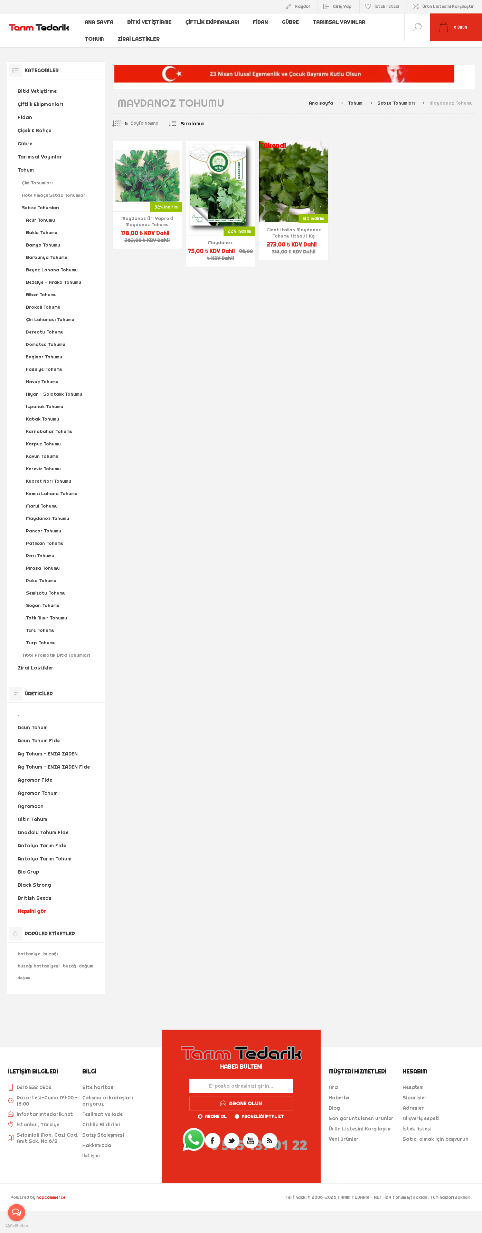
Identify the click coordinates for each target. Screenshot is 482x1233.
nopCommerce (50, 1190)
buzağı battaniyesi (38, 959)
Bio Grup (28, 865)
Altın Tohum (32, 813)
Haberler (339, 1091)
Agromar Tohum (38, 786)
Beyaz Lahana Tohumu (52, 263)
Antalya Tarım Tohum (45, 852)
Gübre (292, 22)
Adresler (413, 1101)
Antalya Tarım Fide (42, 839)
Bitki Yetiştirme (150, 22)
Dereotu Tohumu (45, 325)
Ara (333, 1081)
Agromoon (31, 800)
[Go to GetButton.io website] (17, 1226)
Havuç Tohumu (42, 375)
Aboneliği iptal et (263, 1109)
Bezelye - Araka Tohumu (53, 275)
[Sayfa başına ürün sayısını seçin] (121, 117)
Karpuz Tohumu (43, 437)
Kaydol (302, 6)
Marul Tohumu (42, 499)
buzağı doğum (78, 959)
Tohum (94, 33)
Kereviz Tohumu (43, 462)
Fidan (262, 22)
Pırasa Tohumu (43, 561)
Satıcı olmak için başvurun (436, 1132)
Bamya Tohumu (43, 238)
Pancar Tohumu (43, 524)
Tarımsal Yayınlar (341, 22)
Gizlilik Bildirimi (101, 1118)
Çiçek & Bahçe (34, 124)
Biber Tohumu (41, 288)
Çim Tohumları (37, 176)
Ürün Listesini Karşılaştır (448, 6)
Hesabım (413, 1081)
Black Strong (34, 878)
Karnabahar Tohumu (49, 424)
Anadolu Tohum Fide (43, 826)
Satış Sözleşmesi (103, 1128)
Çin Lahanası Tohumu (50, 313)
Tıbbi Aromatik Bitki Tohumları (56, 648)
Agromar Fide (35, 773)
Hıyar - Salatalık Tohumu (54, 387)
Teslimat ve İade (102, 1108)
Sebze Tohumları (40, 201)
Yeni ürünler (344, 1132)
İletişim (91, 1149)
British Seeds (34, 891)
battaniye (29, 947)
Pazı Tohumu (40, 549)
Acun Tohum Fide (39, 734)
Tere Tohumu (40, 623)
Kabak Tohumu (42, 412)
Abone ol (216, 1109)
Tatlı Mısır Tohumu (46, 611)
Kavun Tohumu (42, 449)
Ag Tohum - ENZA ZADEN (48, 747)
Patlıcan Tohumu (45, 536)
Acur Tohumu (40, 213)
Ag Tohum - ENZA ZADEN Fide (54, 760)
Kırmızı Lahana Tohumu (51, 487)
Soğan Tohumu (42, 598)
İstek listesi (417, 1122)
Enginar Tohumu (44, 350)
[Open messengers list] (16, 1212)
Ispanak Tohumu (44, 400)
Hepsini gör (32, 905)
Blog (334, 1101)
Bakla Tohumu (41, 226)
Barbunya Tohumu (46, 250)
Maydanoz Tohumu (47, 511)
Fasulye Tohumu (44, 362)
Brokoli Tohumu (43, 300)
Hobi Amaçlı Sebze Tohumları (54, 188)
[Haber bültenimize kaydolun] (241, 1079)
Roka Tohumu (41, 574)
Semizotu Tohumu (46, 586)
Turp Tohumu (41, 636)
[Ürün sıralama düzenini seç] (206, 117)
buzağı (50, 947)
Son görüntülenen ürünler (361, 1112)
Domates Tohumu (45, 337)
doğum (24, 971)
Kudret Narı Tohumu (48, 474)
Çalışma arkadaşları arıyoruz (107, 1094)
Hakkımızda (96, 1139)
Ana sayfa (99, 22)
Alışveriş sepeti (421, 1112)
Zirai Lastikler (139, 33)
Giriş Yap (342, 6)
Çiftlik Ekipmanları (213, 22)
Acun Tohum (33, 721)
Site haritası (98, 1081)
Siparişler (415, 1091)
